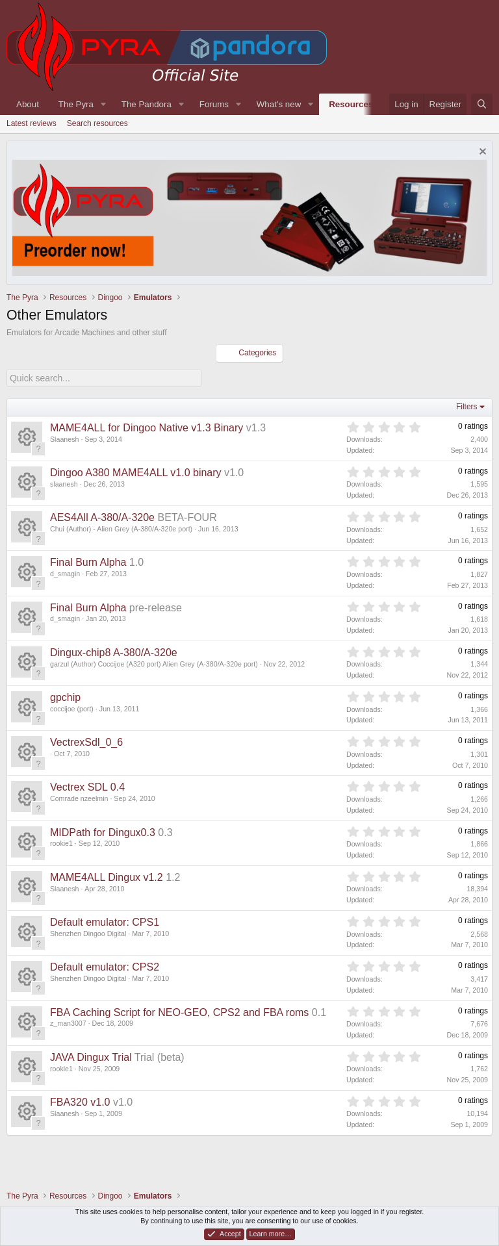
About (27, 104)
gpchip (65, 696)
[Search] (482, 104)
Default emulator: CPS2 (104, 967)
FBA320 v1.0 (80, 1101)
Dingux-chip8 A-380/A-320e (113, 651)
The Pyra (76, 104)
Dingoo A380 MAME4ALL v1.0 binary (136, 471)
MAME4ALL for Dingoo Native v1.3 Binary (146, 427)
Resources (351, 104)
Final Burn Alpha (88, 562)
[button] (103, 104)
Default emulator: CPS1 (104, 921)
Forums (214, 104)
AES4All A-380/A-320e (102, 516)
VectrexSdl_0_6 (86, 741)
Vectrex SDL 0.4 (87, 787)
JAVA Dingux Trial (91, 1056)
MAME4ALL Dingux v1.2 (106, 876)
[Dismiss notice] (481, 153)
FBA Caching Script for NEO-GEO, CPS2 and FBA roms (179, 1011)
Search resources (97, 123)
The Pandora (147, 104)
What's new (279, 104)
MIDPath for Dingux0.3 (102, 831)
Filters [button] (467, 406)
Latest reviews (31, 123)
